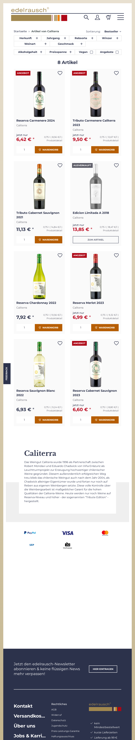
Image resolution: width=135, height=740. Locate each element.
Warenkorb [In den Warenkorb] (48, 149)
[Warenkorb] (108, 17)
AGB (54, 709)
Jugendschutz (59, 725)
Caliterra (21, 125)
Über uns (24, 726)
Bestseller (111, 31)
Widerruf (56, 714)
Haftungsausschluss (62, 736)
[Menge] (25, 149)
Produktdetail (54, 140)
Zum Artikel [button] (96, 239)
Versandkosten (30, 716)
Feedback (6, 373)
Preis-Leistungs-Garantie (65, 731)
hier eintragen (103, 669)
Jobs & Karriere (30, 736)
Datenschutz (58, 720)
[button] (86, 17)
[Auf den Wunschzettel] (60, 73)
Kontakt (23, 706)
